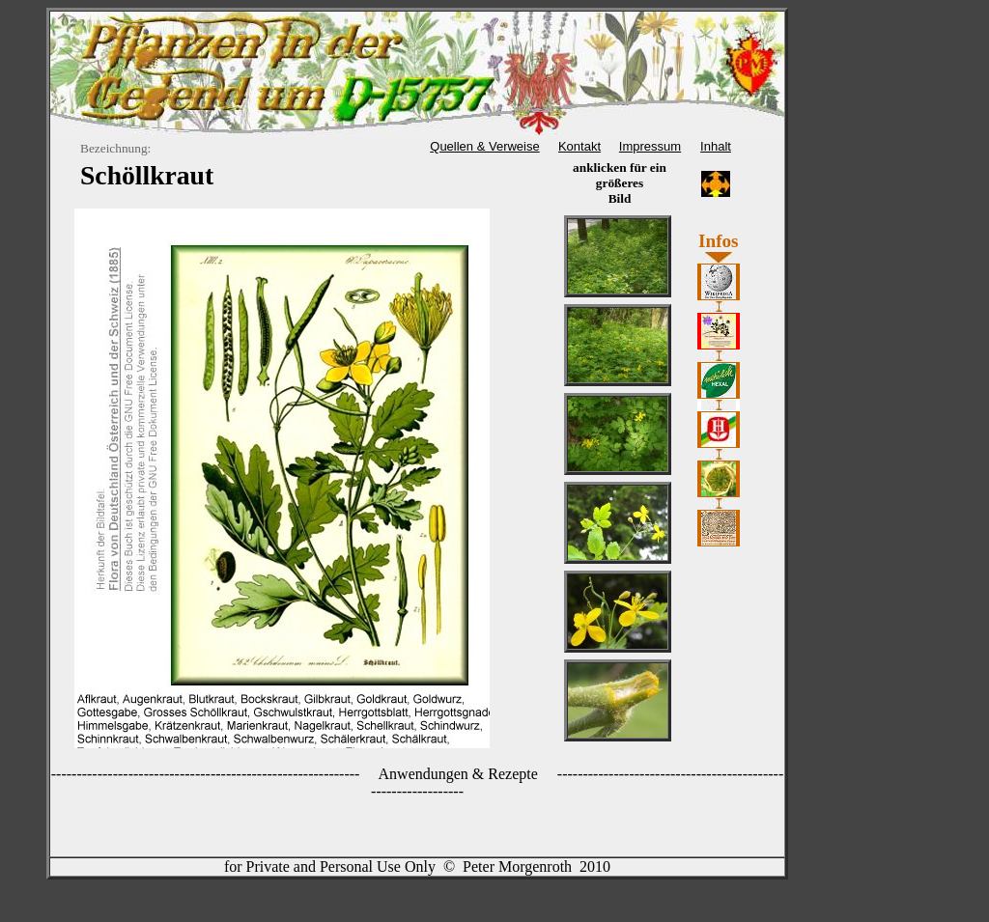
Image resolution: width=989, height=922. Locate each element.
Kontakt (579, 146)
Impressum (650, 146)
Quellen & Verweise (484, 146)
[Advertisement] (869, 166)
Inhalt (715, 146)
